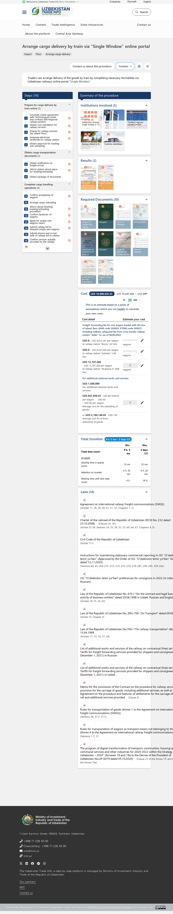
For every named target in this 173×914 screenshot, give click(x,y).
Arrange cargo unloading (43, 202)
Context (125, 66)
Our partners (28, 881)
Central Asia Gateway (69, 33)
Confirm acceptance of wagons (41, 196)
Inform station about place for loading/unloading (43, 170)
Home (26, 24)
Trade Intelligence (63, 24)
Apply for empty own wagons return (41, 221)
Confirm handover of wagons (40, 215)
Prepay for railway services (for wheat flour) (43, 132)
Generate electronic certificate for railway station (44, 138)
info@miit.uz (31, 851)
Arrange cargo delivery (58, 54)
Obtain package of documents (45, 176)
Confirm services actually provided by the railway (42, 240)
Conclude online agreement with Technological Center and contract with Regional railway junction (44, 118)
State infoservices (92, 24)
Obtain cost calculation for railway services (43, 126)
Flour (38, 54)
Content (41, 24)
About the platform (37, 33)
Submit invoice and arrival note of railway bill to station (44, 234)
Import (28, 54)
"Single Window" (79, 81)
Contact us (144, 24)
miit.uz (27, 856)
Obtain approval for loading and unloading (44, 144)
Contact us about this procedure (92, 66)
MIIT (22, 887)
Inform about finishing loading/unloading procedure (41, 208)
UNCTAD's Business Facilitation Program (109, 907)
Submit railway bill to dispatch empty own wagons (44, 228)
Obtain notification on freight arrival (41, 164)
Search (141, 12)
